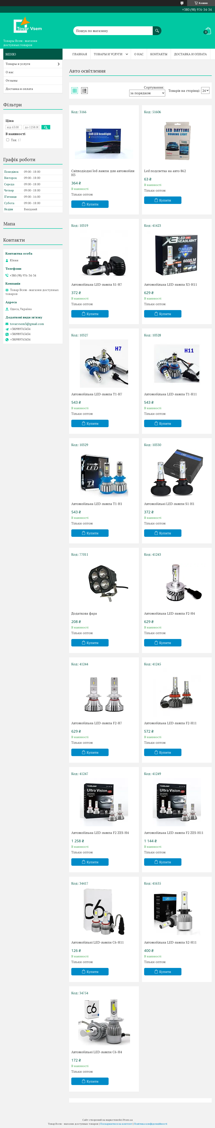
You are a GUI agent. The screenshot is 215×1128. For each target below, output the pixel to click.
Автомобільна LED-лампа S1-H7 (96, 284)
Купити (93, 204)
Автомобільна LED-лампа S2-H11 (170, 942)
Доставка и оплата (190, 54)
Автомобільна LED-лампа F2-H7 (96, 723)
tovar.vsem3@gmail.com (27, 324)
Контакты (158, 54)
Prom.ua (128, 1119)
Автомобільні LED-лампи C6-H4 (96, 1052)
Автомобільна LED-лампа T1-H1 (96, 504)
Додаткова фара (84, 613)
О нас (138, 54)
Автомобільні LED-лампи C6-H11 (97, 942)
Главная (79, 54)
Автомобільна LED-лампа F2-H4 (169, 613)
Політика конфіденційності (150, 1123)
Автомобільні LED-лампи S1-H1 (169, 504)
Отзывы (12, 80)
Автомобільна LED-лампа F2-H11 (170, 723)
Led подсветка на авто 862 (165, 171)
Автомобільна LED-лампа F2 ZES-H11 (173, 833)
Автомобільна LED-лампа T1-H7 (96, 394)
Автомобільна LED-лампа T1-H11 (170, 394)
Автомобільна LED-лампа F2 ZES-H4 (100, 833)
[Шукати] (157, 28)
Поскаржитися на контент (116, 1123)
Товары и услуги (108, 54)
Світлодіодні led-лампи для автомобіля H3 (102, 173)
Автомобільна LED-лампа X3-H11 (170, 284)
